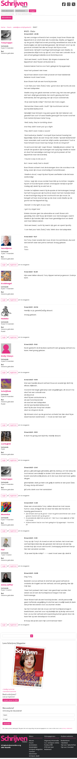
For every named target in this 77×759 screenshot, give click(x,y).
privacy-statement (67, 728)
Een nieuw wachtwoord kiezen (24, 14)
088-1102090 (6, 747)
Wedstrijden (33, 747)
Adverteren (33, 754)
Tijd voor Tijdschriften (68, 745)
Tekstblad (64, 743)
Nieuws (31, 741)
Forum (31, 743)
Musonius (5, 514)
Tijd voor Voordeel (67, 747)
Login (4, 265)
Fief (3, 549)
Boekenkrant (65, 741)
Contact (32, 752)
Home (3, 27)
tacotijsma (6, 248)
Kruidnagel (6, 283)
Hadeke (5, 318)
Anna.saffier (7, 585)
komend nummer (10, 691)
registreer (13, 265)
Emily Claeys (7, 356)
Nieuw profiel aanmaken (7, 14)
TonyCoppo (6, 42)
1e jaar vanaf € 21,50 (11, 700)
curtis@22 (6, 444)
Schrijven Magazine (36, 749)
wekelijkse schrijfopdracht (22, 27)
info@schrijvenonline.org (11, 745)
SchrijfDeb (6, 391)
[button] (6, 18)
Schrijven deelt (34, 756)
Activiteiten (33, 745)
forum (9, 27)
